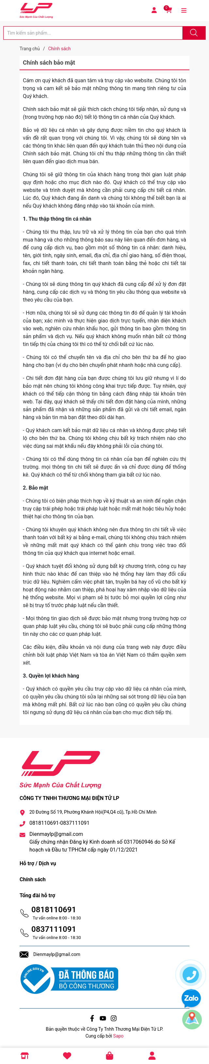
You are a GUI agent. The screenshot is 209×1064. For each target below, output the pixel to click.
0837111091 (53, 929)
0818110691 (53, 909)
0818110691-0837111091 (59, 823)
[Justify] (193, 32)
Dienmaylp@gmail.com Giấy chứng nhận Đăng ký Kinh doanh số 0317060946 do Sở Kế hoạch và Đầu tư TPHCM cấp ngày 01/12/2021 (102, 842)
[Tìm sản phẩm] (93, 32)
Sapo (118, 1036)
